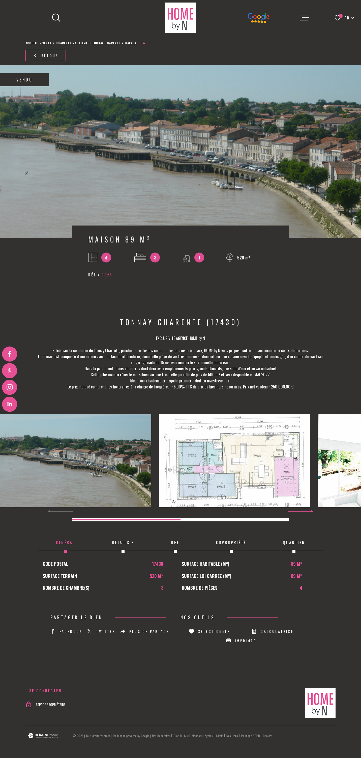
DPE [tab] (175, 546)
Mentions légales (202, 736)
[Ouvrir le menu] (304, 17)
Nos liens (232, 736)
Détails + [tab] (123, 546)
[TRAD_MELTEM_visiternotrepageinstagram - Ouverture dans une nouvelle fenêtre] (9, 387)
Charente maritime (71, 43)
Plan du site (181, 736)
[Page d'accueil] (180, 18)
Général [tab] (65, 546)
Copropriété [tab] (231, 546)
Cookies (268, 735)
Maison (130, 43)
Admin (219, 736)
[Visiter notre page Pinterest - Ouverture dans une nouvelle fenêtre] (9, 370)
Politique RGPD (250, 736)
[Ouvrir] (56, 17)
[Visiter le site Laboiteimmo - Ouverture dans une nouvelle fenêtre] (43, 735)
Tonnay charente (106, 43)
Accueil (31, 43)
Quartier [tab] (293, 546)
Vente (46, 43)
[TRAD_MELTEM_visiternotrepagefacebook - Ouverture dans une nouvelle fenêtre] (9, 353)
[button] (310, 511)
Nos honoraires (161, 736)
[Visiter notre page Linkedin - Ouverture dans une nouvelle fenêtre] (9, 404)
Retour (45, 55)
